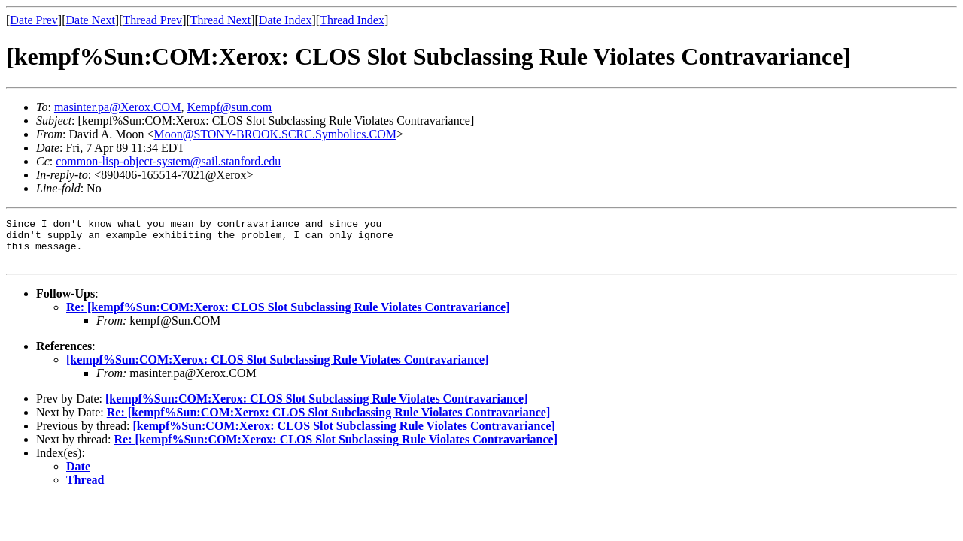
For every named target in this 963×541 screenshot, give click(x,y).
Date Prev (34, 20)
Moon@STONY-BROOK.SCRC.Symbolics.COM (274, 134)
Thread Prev (152, 20)
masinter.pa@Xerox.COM (117, 107)
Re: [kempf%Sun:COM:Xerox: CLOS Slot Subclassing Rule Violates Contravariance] (287, 316)
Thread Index (352, 20)
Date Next (90, 20)
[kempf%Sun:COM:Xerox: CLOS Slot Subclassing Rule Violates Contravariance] (277, 368)
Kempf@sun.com (229, 107)
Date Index (285, 20)
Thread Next (220, 20)
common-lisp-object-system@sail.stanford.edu (168, 161)
